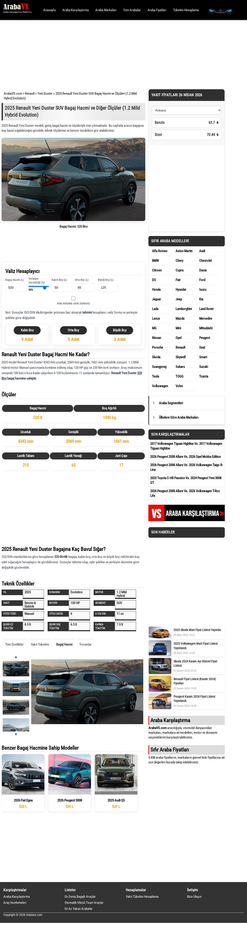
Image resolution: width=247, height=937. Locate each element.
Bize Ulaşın (194, 897)
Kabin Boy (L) (59, 280)
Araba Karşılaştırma (75, 10)
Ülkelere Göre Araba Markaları (178, 417)
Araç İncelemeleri (14, 903)
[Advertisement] (117, 53)
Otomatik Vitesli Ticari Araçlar (84, 903)
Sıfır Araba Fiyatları (169, 750)
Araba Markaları (106, 10)
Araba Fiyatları (157, 10)
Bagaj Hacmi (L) (14, 280)
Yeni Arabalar (132, 10)
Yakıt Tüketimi (40, 644)
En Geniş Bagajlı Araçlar (80, 897)
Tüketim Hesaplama (186, 10)
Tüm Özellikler (14, 644)
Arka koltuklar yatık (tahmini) (73, 303)
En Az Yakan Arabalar (79, 909)
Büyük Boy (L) (106, 280)
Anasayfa (49, 10)
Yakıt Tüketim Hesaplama (142, 897)
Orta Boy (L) (81, 280)
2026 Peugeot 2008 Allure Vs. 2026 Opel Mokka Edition (185, 457)
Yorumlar (85, 644)
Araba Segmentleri (171, 403)
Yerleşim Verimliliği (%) (37, 280)
